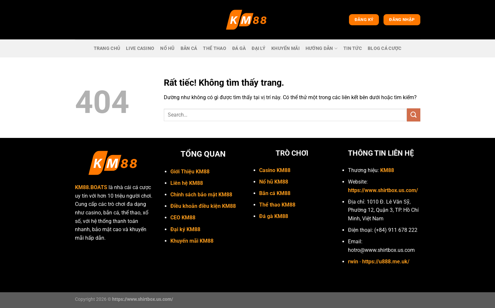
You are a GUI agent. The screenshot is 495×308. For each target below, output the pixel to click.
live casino (140, 48)
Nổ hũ (167, 48)
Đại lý (258, 48)
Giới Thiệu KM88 (190, 171)
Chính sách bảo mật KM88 (201, 194)
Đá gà (239, 48)
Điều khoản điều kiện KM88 (203, 206)
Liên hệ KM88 (186, 183)
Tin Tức (352, 48)
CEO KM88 (182, 217)
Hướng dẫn (321, 48)
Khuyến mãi (285, 48)
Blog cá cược (384, 48)
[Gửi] (413, 114)
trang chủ (107, 48)
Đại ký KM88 (185, 229)
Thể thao (214, 48)
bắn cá (189, 48)
